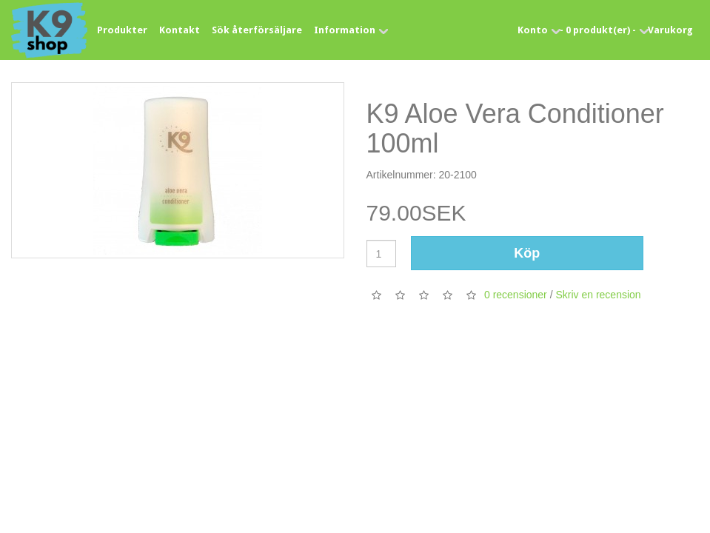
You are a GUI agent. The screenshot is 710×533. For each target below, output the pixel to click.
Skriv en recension (597, 295)
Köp (527, 253)
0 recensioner (515, 295)
